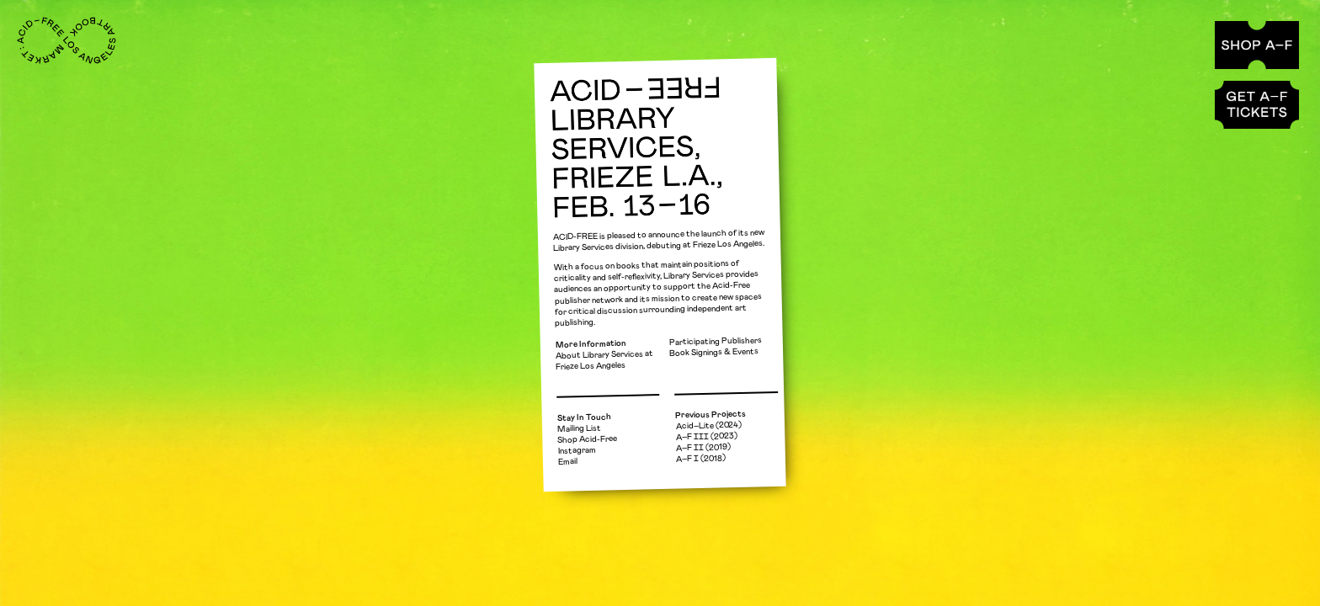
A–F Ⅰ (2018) (701, 458)
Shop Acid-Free (587, 439)
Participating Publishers (715, 341)
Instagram (577, 450)
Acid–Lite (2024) (708, 426)
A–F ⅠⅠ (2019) (703, 447)
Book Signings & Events (713, 352)
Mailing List (579, 428)
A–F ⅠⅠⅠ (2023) (706, 437)
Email (568, 461)
